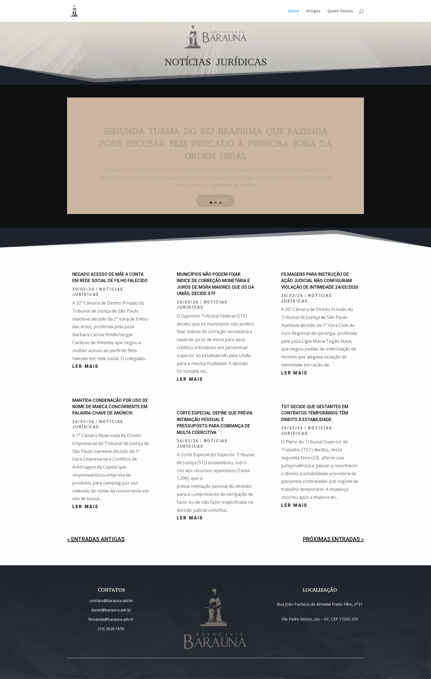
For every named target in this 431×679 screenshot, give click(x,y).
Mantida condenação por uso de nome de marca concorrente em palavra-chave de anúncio (110, 407)
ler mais (85, 366)
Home (293, 11)
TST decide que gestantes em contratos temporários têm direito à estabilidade (314, 413)
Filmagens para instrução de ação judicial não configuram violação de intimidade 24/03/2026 (319, 281)
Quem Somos (340, 11)
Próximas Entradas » (333, 539)
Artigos (313, 11)
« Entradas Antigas (96, 539)
